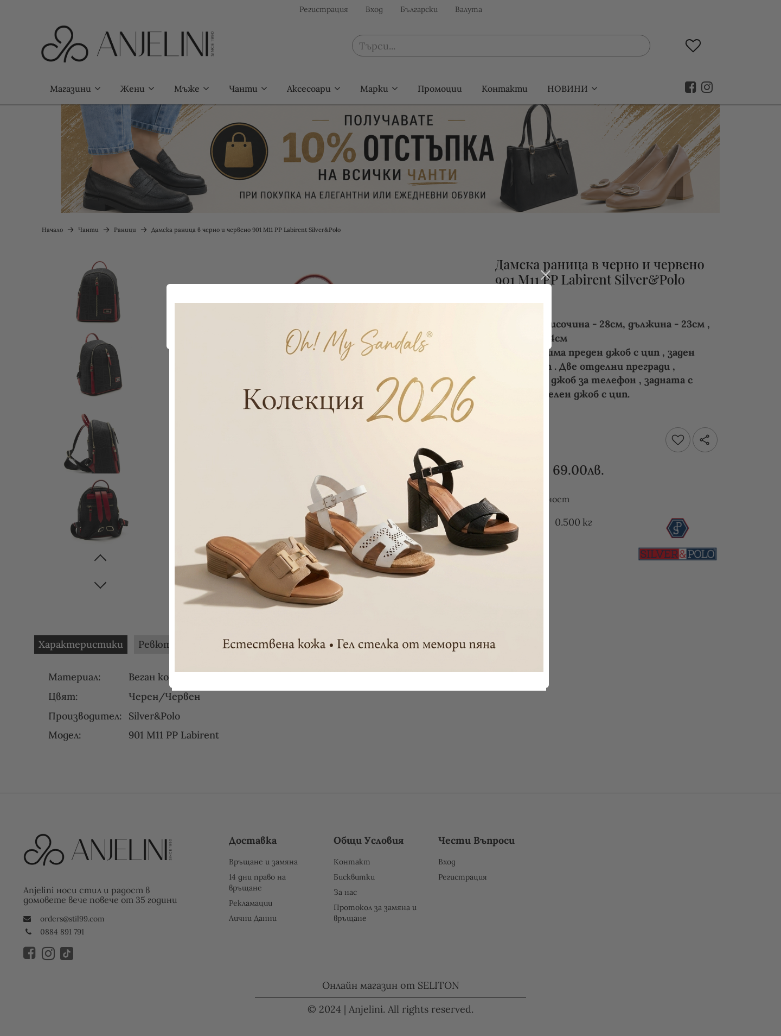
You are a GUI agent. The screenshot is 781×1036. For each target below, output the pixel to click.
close (576, 289)
